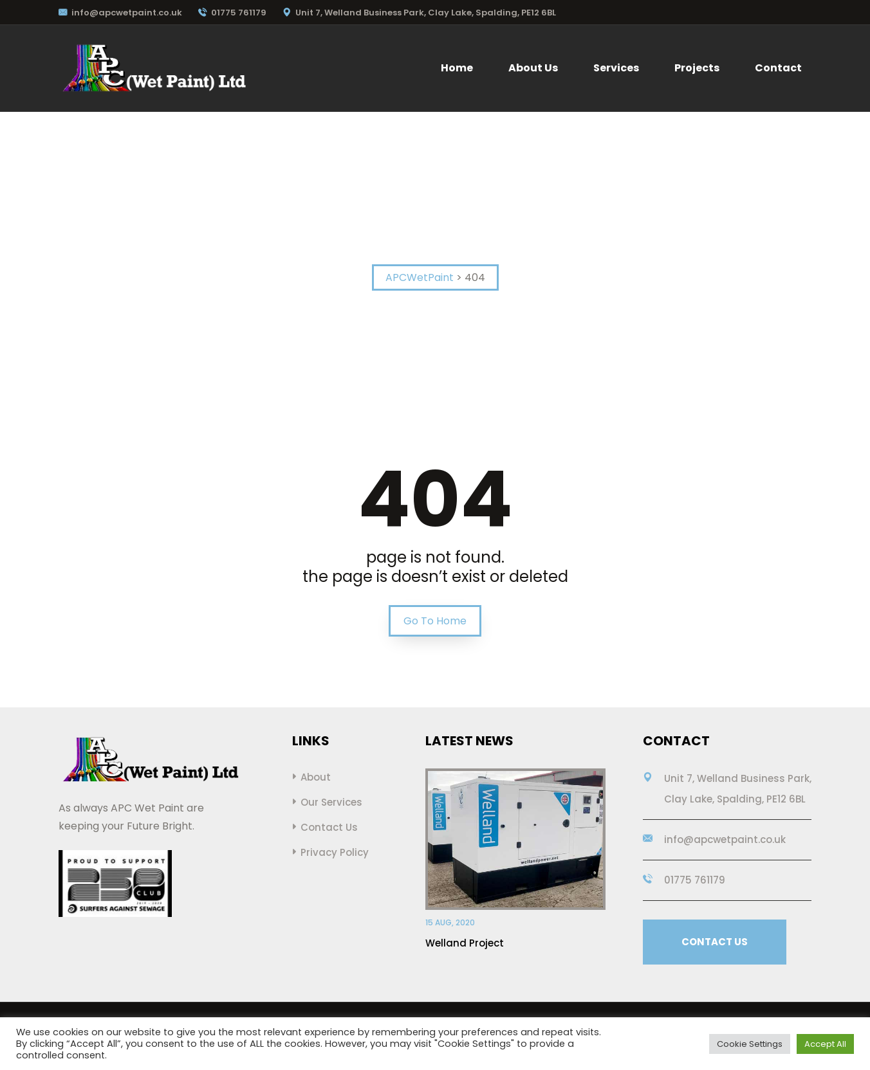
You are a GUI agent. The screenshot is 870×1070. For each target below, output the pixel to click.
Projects (696, 67)
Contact (778, 67)
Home (457, 67)
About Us (533, 67)
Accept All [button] (825, 1044)
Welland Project (464, 943)
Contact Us (329, 827)
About (316, 777)
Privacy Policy (335, 852)
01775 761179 (232, 12)
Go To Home (435, 620)
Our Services (331, 802)
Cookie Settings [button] (749, 1044)
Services (616, 67)
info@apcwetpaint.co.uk (120, 12)
